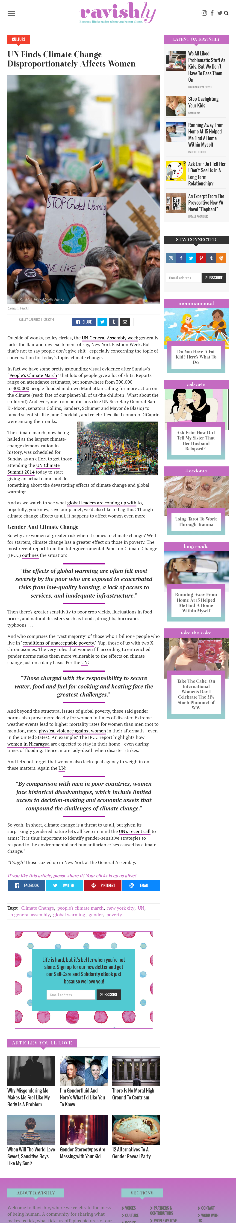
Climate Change (37, 908)
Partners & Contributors (161, 1210)
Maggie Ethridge (197, 152)
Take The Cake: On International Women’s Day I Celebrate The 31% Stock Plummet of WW (196, 704)
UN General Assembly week (110, 338)
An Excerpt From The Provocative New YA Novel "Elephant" (206, 203)
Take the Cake (196, 643)
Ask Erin (196, 384)
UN (84, 662)
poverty (114, 914)
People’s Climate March (33, 375)
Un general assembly (28, 914)
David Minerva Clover (200, 87)
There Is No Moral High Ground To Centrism (133, 1094)
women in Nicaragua (28, 744)
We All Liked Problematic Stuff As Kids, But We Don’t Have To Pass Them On (206, 66)
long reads (196, 552)
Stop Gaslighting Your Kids (203, 102)
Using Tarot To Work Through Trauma (196, 524)
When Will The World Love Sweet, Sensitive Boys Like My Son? (31, 1156)
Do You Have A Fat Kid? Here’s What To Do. (196, 357)
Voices (130, 1208)
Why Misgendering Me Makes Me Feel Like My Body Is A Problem (28, 1097)
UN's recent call (134, 831)
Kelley (23, 319)
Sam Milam (194, 113)
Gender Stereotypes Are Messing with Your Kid (82, 1153)
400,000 (21, 388)
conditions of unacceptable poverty (58, 643)
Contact (208, 1208)
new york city (120, 908)
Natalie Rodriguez (198, 216)
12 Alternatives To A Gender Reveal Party (131, 1153)
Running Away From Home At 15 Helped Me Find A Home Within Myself (206, 134)
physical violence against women (72, 731)
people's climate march (80, 908)
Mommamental (196, 303)
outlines (30, 555)
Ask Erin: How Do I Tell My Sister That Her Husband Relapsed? (196, 440)
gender (96, 914)
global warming (69, 914)
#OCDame (196, 471)
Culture (18, 39)
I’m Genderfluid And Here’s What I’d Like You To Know (82, 1097)
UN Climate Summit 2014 (33, 468)
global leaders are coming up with (101, 503)
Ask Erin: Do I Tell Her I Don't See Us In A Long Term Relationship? (207, 173)
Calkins (34, 319)
